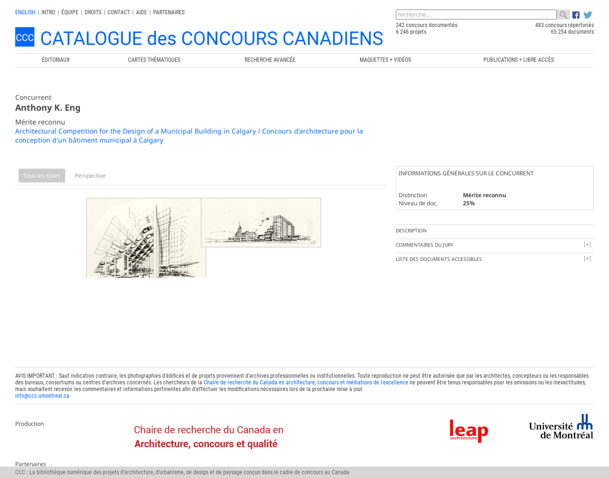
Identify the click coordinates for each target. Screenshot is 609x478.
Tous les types (41, 176)
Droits (93, 12)
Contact (119, 12)
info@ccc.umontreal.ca (42, 389)
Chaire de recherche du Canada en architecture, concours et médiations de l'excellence (306, 376)
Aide (141, 12)
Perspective (90, 176)
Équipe (70, 12)
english (25, 12)
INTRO (48, 12)
